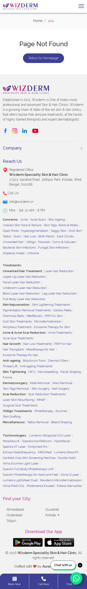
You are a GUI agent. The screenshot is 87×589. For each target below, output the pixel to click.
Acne (24, 219)
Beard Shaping (61, 422)
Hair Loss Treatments (37, 344)
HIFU (32, 372)
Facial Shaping (71, 372)
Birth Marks (46, 236)
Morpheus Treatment (17, 327)
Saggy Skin (58, 230)
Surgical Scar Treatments (20, 405)
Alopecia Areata (14, 253)
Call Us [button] (11, 193)
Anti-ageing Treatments (36, 366)
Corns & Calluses (64, 242)
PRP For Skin (54, 316)
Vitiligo (31, 242)
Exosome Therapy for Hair (20, 355)
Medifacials (34, 316)
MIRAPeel (45, 452)
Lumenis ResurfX (66, 452)
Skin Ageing (56, 219)
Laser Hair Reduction (59, 271)
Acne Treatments (60, 332)
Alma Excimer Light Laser (21, 463)
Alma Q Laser (70, 474)
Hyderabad (14, 515)
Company (12, 148)
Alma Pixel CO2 (13, 486)
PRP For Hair (63, 344)
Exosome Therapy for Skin (52, 327)
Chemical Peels (13, 316)
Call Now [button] (43, 581)
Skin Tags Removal (16, 388)
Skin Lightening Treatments (51, 304)
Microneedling (48, 372)
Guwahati (52, 509)
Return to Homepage (43, 58)
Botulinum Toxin (34, 360)
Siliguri (11, 521)
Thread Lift (10, 366)
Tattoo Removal (38, 422)
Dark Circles (65, 236)
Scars (17, 236)
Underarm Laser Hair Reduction (25, 288)
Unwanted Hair (13, 242)
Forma (7, 377)
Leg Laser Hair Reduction (59, 293)
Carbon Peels (62, 310)
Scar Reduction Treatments (47, 394)
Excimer (61, 411)
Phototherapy (44, 411)
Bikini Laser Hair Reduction (21, 293)
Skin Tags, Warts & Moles (61, 225)
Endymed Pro (37, 446)
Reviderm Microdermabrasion (61, 480)
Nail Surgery (60, 388)
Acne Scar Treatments (18, 338)
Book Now (14, 581)
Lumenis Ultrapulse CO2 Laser (50, 435)
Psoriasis (44, 242)
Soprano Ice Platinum (37, 441)
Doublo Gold (66, 458)
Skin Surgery (40, 388)
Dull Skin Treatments (17, 321)
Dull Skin (75, 230)
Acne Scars (38, 219)
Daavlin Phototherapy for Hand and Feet (30, 474)
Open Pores (11, 230)
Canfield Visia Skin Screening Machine (29, 458)
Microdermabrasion (47, 321)
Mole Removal (40, 383)
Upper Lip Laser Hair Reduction (24, 276)
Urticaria (33, 253)
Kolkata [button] (51, 515)
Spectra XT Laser (14, 446)
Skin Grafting (12, 416)
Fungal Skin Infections (53, 247)
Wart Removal (62, 383)
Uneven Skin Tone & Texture (22, 225)
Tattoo (7, 236)
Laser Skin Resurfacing (18, 400)
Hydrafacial (62, 441)
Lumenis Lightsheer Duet (20, 480)
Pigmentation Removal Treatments (27, 310)
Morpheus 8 (11, 441)
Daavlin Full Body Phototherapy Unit (28, 469)
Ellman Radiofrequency (19, 452)
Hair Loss (30, 236)
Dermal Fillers (58, 360)
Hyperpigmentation (34, 230)
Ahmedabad (15, 509)
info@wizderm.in (21, 202)
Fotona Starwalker (69, 486)
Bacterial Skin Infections (19, 247)
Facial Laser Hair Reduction (21, 282)
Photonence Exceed (40, 486)
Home (37, 21)
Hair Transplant (13, 349)
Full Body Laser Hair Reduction (24, 299)
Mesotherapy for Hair (40, 349)
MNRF (41, 400)
